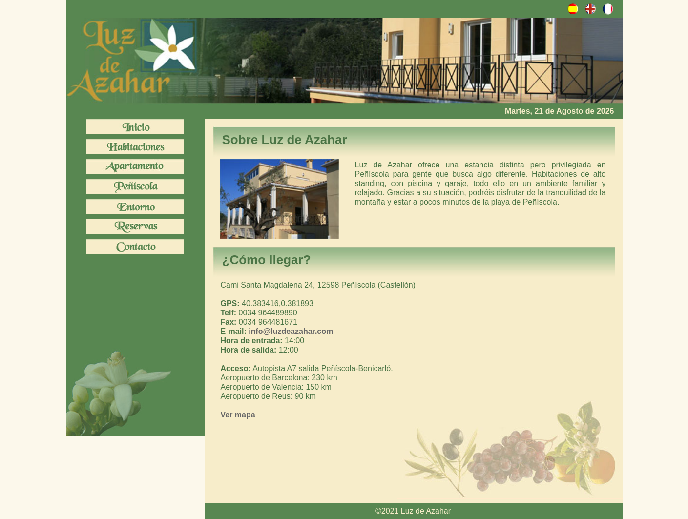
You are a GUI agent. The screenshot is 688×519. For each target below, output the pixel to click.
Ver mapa (238, 415)
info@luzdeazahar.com (291, 331)
